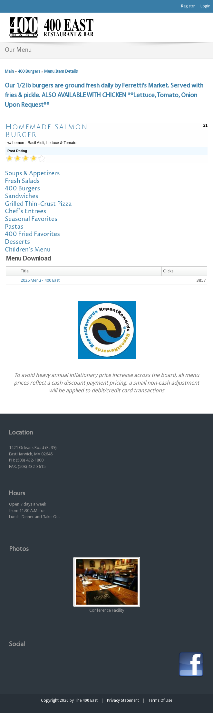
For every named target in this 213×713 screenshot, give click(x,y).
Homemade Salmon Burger (46, 131)
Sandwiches (21, 196)
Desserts (17, 242)
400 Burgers (29, 71)
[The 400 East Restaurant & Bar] (51, 26)
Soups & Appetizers (32, 173)
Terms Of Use (160, 700)
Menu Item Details (61, 71)
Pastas (14, 227)
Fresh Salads (22, 181)
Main (9, 71)
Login (205, 6)
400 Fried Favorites (32, 234)
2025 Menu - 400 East (40, 280)
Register (188, 6)
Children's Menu (28, 250)
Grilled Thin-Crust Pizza (38, 204)
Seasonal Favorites (31, 219)
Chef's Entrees (25, 211)
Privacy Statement (123, 700)
